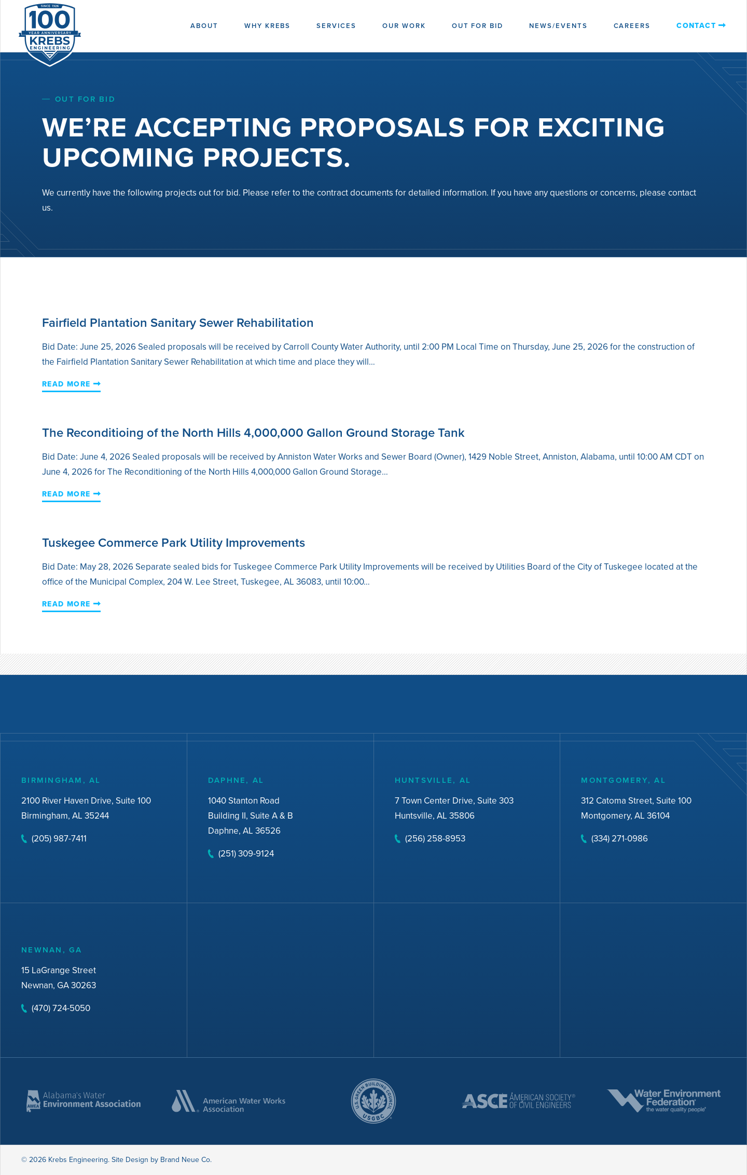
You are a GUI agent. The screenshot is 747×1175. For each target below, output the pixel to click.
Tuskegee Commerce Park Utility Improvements (173, 542)
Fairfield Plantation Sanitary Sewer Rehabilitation (178, 322)
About (204, 26)
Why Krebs (267, 26)
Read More (66, 385)
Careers (632, 26)
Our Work (404, 26)
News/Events (558, 26)
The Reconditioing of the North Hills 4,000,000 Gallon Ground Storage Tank (253, 432)
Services (336, 26)
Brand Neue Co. (186, 1159)
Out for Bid (477, 26)
